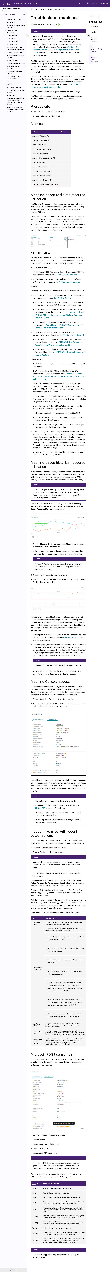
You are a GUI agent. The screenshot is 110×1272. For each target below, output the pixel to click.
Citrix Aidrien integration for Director (16, 91)
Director (65, 9)
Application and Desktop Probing (15, 56)
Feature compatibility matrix (16, 63)
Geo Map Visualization (14, 87)
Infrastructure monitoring (15, 52)
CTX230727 (40, 808)
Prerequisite (95, 27)
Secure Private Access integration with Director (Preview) (15, 109)
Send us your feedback (94, 60)
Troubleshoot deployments (12, 31)
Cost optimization (13, 60)
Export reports (68, 637)
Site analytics (11, 22)
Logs (8, 81)
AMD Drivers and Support (69, 282)
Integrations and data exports (14, 72)
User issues (13, 44)
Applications (13, 35)
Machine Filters (14, 41)
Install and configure (14, 19)
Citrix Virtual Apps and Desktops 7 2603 (47, 9)
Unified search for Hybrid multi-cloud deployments (15, 48)
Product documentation (26, 3)
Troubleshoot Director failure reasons (14, 77)
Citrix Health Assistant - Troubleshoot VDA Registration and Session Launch (56, 50)
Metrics (93, 33)
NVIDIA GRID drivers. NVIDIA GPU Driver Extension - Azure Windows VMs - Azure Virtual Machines (60, 315)
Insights (9, 84)
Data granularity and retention (14, 67)
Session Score (11, 95)
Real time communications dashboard (16, 26)
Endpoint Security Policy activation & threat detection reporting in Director (15, 101)
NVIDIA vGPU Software (67, 275)
